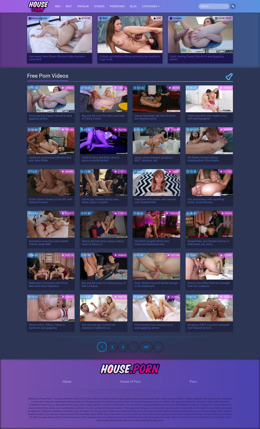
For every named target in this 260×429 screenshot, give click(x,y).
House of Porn (130, 381)
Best (69, 6)
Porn (193, 381)
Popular (83, 6)
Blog (133, 6)
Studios (99, 6)
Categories (151, 6)
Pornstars (117, 6)
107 (146, 347)
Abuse (67, 381)
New (57, 6)
